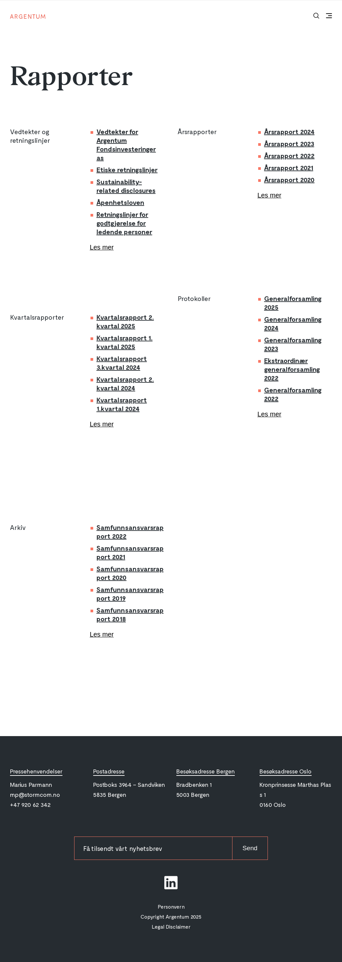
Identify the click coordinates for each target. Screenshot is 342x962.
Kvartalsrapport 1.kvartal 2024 (122, 404)
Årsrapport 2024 (289, 131)
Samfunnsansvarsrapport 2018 (130, 614)
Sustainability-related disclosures (126, 186)
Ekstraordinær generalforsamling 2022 (292, 369)
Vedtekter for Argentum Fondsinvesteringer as (126, 144)
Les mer (102, 247)
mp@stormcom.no (35, 794)
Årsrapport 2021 (288, 168)
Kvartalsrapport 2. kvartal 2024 (125, 383)
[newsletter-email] (152, 848)
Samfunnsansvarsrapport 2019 (130, 593)
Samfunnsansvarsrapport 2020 (130, 573)
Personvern (171, 907)
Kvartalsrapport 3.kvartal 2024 (122, 362)
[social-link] (171, 883)
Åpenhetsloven (120, 202)
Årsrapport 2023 (289, 143)
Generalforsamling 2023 (293, 344)
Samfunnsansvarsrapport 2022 (130, 531)
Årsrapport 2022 (289, 155)
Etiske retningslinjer (127, 170)
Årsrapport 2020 (289, 180)
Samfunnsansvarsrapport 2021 (130, 552)
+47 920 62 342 (30, 805)
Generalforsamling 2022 (293, 394)
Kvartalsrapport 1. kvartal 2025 (125, 342)
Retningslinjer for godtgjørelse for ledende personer (124, 223)
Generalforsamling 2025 (293, 302)
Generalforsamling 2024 (293, 323)
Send (250, 848)
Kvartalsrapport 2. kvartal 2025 (125, 321)
